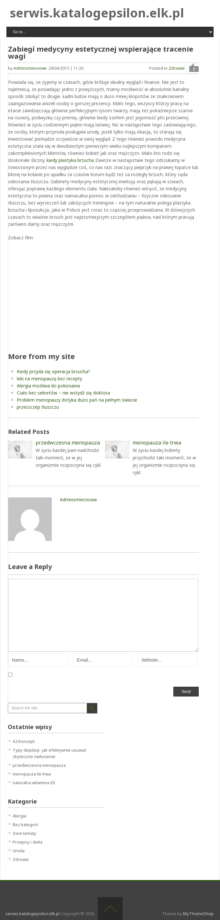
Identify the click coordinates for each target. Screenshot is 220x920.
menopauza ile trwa (32, 774)
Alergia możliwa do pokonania (48, 386)
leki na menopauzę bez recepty (49, 378)
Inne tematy (24, 833)
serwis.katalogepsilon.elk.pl (97, 12)
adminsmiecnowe (30, 68)
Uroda (19, 851)
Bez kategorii (25, 824)
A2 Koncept (24, 741)
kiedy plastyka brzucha (70, 160)
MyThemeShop (198, 913)
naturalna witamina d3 (34, 782)
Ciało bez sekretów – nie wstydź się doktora (63, 393)
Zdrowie (177, 68)
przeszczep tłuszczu (38, 407)
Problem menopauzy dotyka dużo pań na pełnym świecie (77, 400)
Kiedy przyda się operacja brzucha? (53, 371)
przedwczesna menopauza (39, 765)
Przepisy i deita (27, 842)
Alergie (20, 816)
